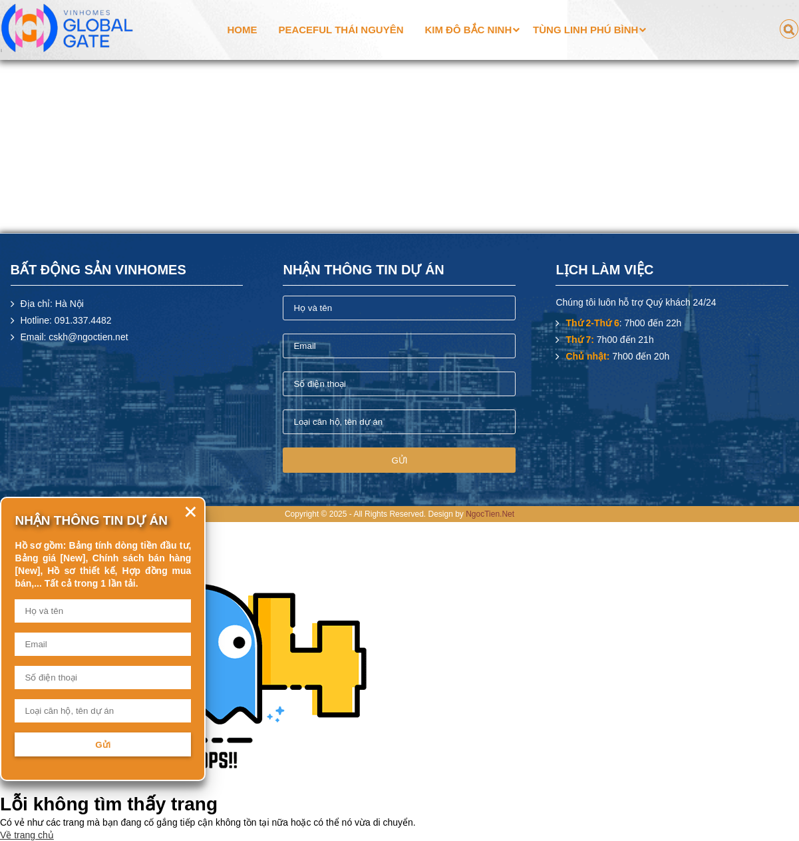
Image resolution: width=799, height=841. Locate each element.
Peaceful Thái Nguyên (340, 29)
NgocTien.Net (490, 514)
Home (242, 29)
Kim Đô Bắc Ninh (468, 29)
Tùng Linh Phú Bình (585, 29)
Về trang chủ (27, 835)
